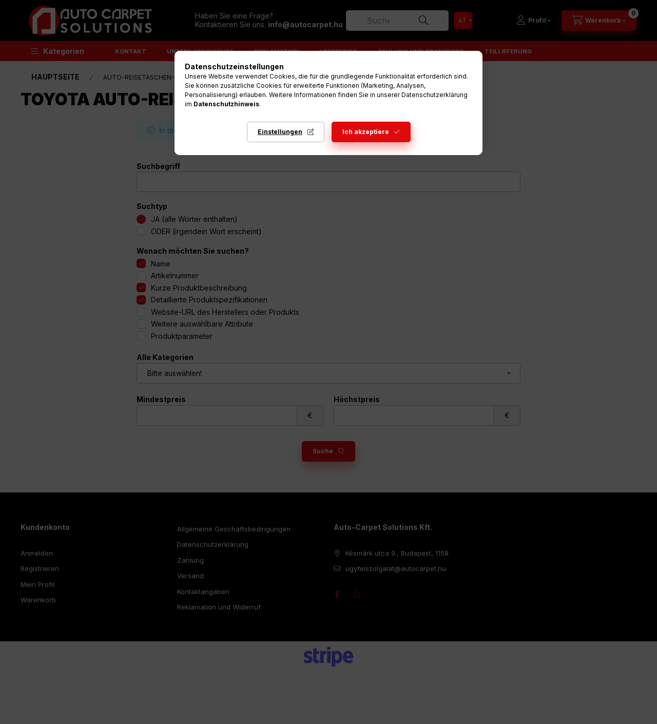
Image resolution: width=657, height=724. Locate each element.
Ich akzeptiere (365, 132)
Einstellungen (280, 132)
